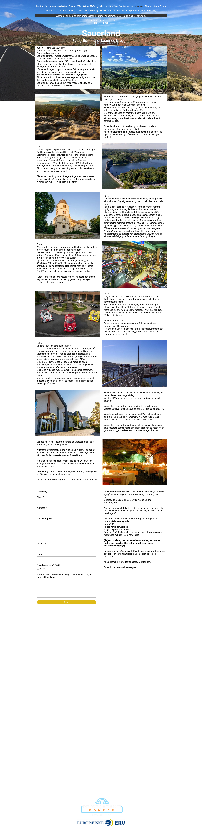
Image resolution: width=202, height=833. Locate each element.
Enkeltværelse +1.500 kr (49, 565)
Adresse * (42, 508)
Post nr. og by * (44, 519)
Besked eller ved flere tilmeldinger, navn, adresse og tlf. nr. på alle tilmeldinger (66, 575)
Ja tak (43, 568)
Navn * (40, 497)
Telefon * (41, 543)
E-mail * (41, 554)
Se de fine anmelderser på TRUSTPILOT (101, 22)
